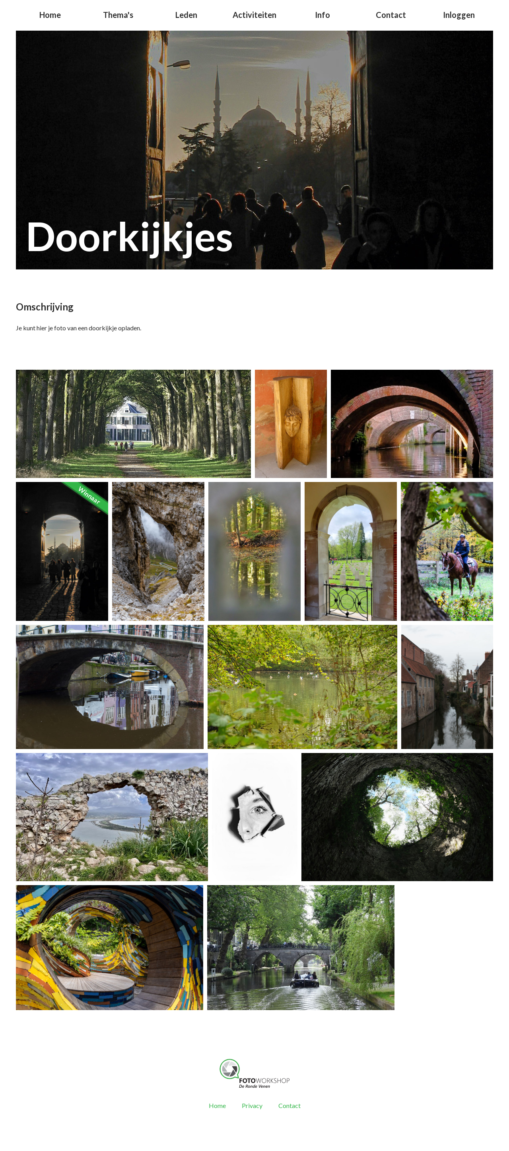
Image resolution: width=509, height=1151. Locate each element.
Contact (391, 15)
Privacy (252, 1105)
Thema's (118, 15)
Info (322, 15)
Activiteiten (254, 15)
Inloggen (459, 15)
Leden (186, 15)
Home (50, 15)
